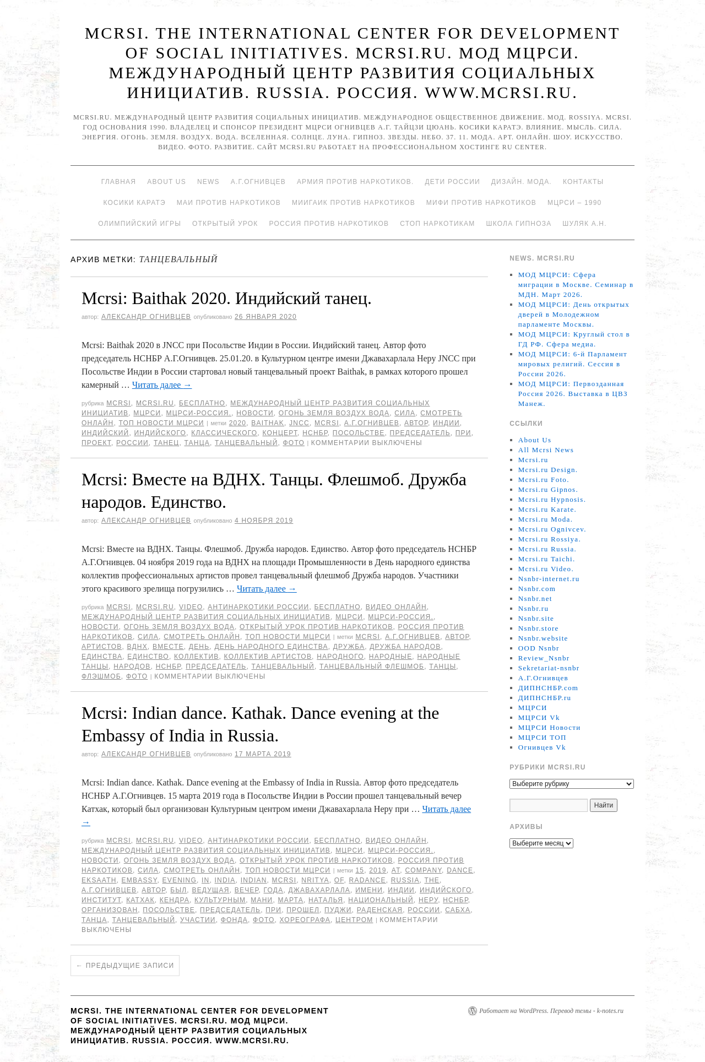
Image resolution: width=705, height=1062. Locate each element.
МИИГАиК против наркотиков (353, 203)
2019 (378, 870)
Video (191, 607)
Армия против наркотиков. (355, 182)
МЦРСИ (147, 413)
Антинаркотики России (258, 607)
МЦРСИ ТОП (542, 737)
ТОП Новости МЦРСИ (161, 423)
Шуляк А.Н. (584, 223)
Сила (404, 413)
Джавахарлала (319, 890)
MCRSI (118, 403)
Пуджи (338, 910)
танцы (442, 666)
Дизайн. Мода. (521, 182)
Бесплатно (202, 403)
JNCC (299, 423)
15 (359, 870)
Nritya (315, 880)
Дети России (452, 182)
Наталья (325, 900)
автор (416, 423)
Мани (262, 900)
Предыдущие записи (125, 965)
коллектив (196, 656)
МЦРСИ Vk (539, 717)
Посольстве (359, 433)
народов (131, 666)
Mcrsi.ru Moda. (545, 519)
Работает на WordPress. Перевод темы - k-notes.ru (551, 1011)
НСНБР (315, 433)
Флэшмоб (101, 676)
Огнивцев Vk (542, 747)
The (432, 880)
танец (166, 443)
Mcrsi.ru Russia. (547, 549)
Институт (101, 900)
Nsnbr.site (536, 618)
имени (369, 890)
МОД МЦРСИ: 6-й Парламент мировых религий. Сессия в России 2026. (572, 364)
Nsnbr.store (538, 628)
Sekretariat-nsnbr (549, 668)
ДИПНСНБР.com (548, 688)
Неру (428, 900)
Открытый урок (225, 223)
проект (96, 443)
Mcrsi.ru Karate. (547, 509)
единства (102, 656)
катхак (140, 900)
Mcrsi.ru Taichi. (547, 559)
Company (423, 870)
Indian (254, 880)
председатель (420, 433)
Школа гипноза (518, 223)
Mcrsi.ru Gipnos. (548, 489)
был (178, 890)
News (208, 182)
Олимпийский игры (139, 223)
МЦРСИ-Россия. (198, 413)
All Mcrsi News (546, 450)
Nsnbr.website (543, 638)
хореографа (305, 920)
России (132, 443)
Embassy (140, 880)
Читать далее (162, 384)
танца (196, 443)
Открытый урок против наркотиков (316, 627)
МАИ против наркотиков (229, 203)
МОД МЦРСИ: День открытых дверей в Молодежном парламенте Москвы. (574, 314)
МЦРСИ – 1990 (574, 203)
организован (110, 910)
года (274, 890)
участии (198, 920)
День (199, 647)
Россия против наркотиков (329, 223)
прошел (302, 910)
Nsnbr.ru (533, 608)
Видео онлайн (396, 607)
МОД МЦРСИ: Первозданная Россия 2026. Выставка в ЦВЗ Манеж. (573, 394)
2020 (238, 423)
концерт (279, 433)
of (339, 880)
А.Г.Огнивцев (258, 182)
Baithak (267, 423)
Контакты (583, 182)
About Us (166, 182)
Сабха (457, 910)
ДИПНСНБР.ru (545, 697)
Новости (255, 413)
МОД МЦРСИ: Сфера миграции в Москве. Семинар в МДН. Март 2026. (576, 284)
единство (148, 656)
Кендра (174, 900)
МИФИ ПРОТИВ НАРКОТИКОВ (481, 203)
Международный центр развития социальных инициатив (206, 617)
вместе (168, 647)
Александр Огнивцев (146, 317)
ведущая (210, 890)
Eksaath (99, 880)
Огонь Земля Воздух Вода (334, 413)
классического (224, 433)
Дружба (349, 647)
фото (294, 443)
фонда (234, 920)
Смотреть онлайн (202, 637)
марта (290, 900)
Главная (118, 182)
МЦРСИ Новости (549, 727)
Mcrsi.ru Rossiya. (549, 539)
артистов (102, 647)
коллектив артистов (268, 656)
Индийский (105, 433)
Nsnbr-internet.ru (549, 579)
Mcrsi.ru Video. (546, 569)
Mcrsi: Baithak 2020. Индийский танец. (227, 298)
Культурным (220, 900)
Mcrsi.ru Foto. (544, 479)
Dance (460, 870)
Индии (446, 423)
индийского (160, 433)
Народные (391, 656)
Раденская (380, 910)
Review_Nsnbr (544, 658)
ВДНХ (137, 647)
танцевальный (246, 443)
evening (179, 880)
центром (354, 920)
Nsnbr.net (535, 598)
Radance (367, 880)
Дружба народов (405, 647)
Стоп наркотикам (437, 223)
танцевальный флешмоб (371, 666)
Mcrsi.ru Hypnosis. (552, 499)
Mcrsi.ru (155, 403)
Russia (405, 880)
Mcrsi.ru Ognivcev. (552, 529)
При (463, 433)
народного (340, 656)
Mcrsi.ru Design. (548, 469)
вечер (247, 890)
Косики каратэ (135, 203)
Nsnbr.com (537, 588)
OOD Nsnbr (539, 648)
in (205, 880)
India (225, 880)
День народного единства (271, 647)
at (396, 870)
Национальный (381, 900)
